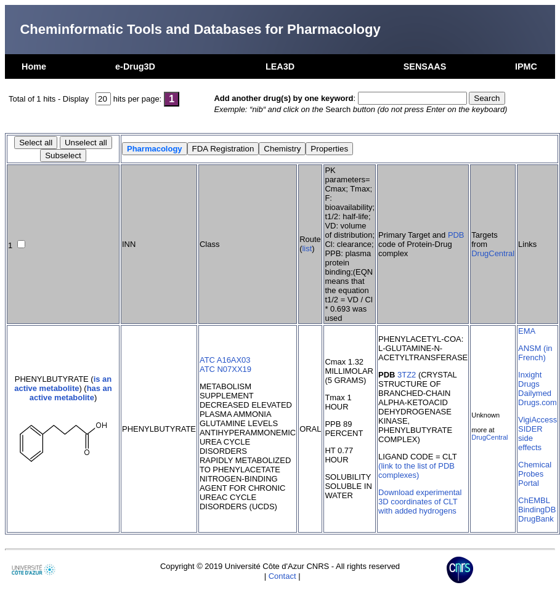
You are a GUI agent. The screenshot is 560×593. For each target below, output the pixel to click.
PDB (456, 235)
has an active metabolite (71, 393)
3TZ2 (406, 374)
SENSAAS (425, 66)
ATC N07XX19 (225, 369)
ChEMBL (534, 500)
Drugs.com (537, 402)
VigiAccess (537, 419)
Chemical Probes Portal (534, 474)
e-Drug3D (135, 66)
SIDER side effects (530, 438)
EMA (526, 331)
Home (34, 66)
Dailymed (534, 393)
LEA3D (280, 66)
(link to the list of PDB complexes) (416, 470)
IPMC (526, 66)
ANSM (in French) (535, 353)
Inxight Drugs (530, 379)
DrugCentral (492, 253)
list (307, 248)
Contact (282, 576)
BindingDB (537, 509)
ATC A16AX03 (225, 360)
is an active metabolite (63, 383)
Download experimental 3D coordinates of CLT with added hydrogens (419, 501)
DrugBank (536, 518)
